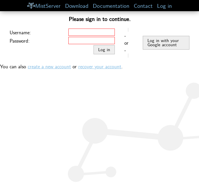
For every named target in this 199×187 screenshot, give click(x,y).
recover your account (99, 66)
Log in (164, 5)
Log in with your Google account (163, 42)
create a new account (49, 66)
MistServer (43, 5)
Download (76, 5)
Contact (143, 5)
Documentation (111, 5)
